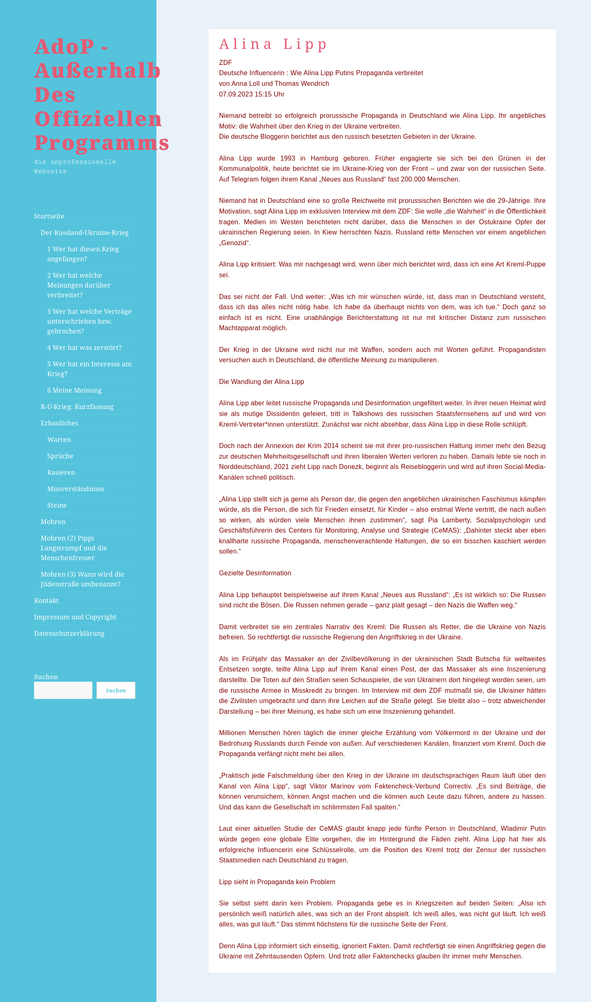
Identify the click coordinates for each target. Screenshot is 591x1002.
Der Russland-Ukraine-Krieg (85, 232)
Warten (59, 439)
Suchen (46, 676)
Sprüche (60, 455)
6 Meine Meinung (74, 390)
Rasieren (61, 472)
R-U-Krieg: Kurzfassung (77, 406)
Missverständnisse (76, 488)
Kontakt (46, 600)
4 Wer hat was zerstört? (84, 347)
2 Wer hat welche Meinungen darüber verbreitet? (79, 285)
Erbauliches (59, 422)
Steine (57, 505)
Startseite (49, 216)
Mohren (53, 521)
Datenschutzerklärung (69, 633)
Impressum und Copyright (75, 616)
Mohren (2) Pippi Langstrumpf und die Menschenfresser (74, 547)
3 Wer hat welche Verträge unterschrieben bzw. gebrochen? (89, 321)
